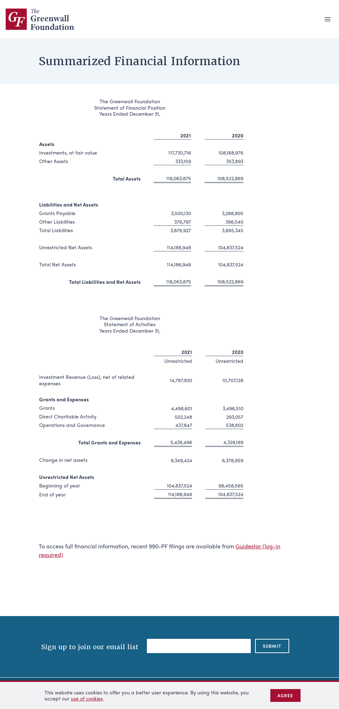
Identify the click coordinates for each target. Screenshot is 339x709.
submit (272, 646)
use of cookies (87, 698)
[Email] (199, 646)
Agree (285, 695)
